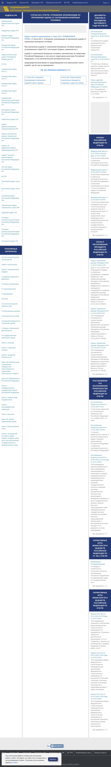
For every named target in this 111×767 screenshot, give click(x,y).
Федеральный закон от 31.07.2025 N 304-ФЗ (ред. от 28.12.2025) (99, 153)
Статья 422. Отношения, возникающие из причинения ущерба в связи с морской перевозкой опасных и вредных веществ (36, 82)
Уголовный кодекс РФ (10, 241)
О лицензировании (9, 289)
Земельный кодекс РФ (10, 119)
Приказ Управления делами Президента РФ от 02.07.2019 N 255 (100, 263)
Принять (52, 759)
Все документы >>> (100, 97)
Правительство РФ (53, 3)
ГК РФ (4, 64)
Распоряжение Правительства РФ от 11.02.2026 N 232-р (99, 427)
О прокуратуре (7, 294)
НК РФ (4, 176)
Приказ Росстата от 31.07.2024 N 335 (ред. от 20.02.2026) (99, 696)
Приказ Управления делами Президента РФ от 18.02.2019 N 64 (100, 311)
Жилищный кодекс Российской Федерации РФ (10, 112)
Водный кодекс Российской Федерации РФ (10, 38)
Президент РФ (37, 3)
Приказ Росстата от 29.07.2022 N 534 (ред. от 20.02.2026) (99, 655)
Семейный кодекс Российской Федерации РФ (10, 198)
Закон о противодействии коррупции (8, 407)
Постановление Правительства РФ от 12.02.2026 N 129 (99, 404)
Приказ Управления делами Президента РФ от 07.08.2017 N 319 (100, 345)
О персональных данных (11, 311)
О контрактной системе (10, 316)
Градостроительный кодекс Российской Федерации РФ (9, 57)
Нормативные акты (80, 3)
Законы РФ (24, 3)
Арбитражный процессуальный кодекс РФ (11, 23)
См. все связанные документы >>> (55, 70)
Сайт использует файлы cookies (67, 764)
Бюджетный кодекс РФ (10, 31)
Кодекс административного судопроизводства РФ (10, 126)
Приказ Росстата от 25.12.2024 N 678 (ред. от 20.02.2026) (99, 616)
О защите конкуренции (10, 284)
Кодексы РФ (11, 3)
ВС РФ (66, 3)
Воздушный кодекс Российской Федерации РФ (10, 47)
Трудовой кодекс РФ (9, 212)
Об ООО (5, 299)
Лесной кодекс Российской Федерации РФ (10, 169)
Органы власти (100, 753)
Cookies (15, 762)
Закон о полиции (8, 343)
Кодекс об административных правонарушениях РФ (10, 148)
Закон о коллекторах (9, 264)
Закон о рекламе (8, 414)
